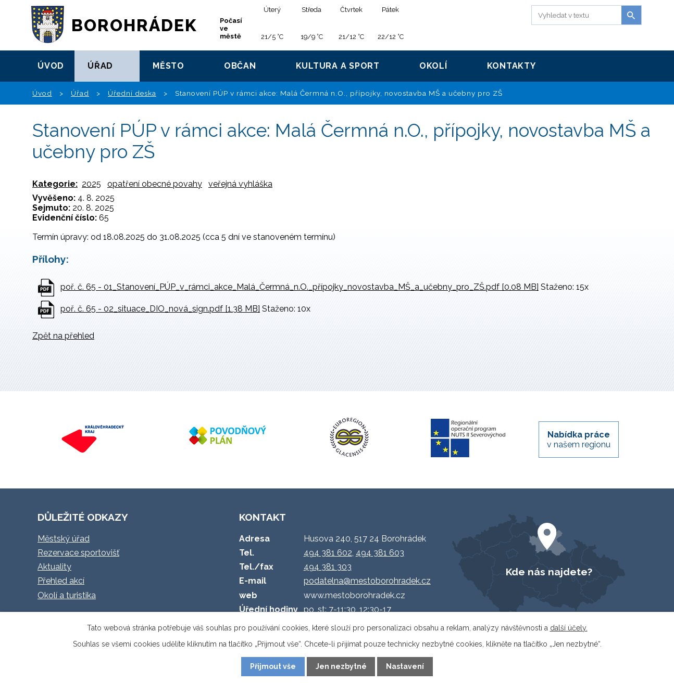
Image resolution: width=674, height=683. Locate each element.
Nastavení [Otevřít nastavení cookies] (405, 666)
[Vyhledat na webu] (575, 15)
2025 (91, 184)
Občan (240, 66)
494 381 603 (380, 553)
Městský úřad (64, 539)
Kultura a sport (338, 66)
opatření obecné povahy (154, 184)
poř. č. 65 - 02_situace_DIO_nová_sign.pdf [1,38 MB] (160, 309)
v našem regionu (578, 439)
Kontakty (511, 66)
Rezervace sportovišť (78, 553)
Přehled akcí (61, 581)
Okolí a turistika (67, 595)
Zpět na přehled (63, 336)
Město (168, 66)
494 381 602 (328, 553)
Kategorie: (55, 184)
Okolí (433, 66)
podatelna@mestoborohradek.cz (367, 581)
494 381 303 (328, 567)
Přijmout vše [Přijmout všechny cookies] (273, 666)
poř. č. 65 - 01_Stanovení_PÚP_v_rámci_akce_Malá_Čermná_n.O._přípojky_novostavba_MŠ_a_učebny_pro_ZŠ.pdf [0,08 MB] (299, 287)
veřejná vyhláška (240, 184)
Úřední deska (132, 93)
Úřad (100, 66)
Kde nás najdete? (549, 571)
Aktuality (54, 567)
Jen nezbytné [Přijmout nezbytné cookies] (341, 666)
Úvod (51, 66)
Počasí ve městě (231, 28)
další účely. (569, 628)
